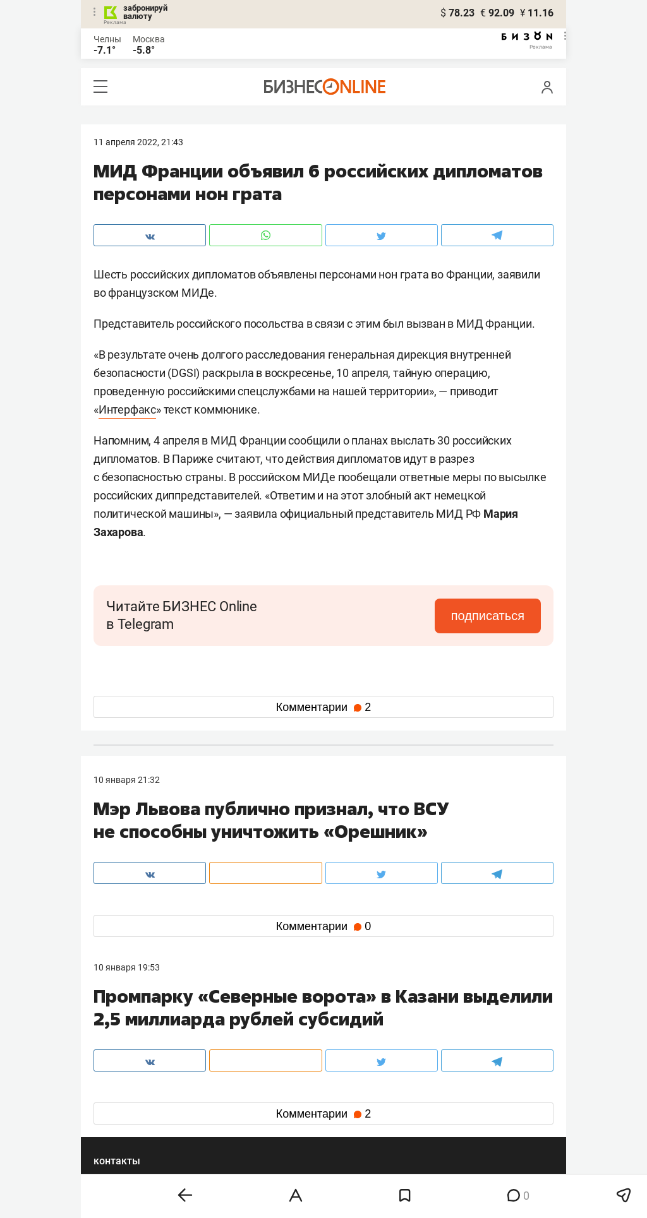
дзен (343, 1110)
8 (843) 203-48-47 (282, 1031)
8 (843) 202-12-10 (129, 1031)
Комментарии (323, 707)
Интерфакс (127, 409)
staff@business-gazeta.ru (451, 1031)
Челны (107, 39)
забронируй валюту (145, 12)
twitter (347, 1090)
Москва (149, 39)
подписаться (487, 616)
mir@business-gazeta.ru (295, 1046)
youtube (121, 1131)
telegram (122, 1110)
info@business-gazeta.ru (143, 1046)
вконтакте (126, 1090)
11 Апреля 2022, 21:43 (138, 142)
